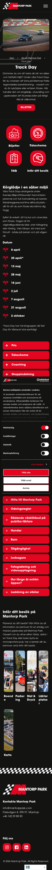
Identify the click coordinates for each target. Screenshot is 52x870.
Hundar (16, 530)
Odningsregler (21, 509)
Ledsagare (18, 558)
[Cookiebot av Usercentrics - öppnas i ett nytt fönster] (37, 380)
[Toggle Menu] (45, 6)
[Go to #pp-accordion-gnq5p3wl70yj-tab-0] (14, 136)
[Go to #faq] (14, 161)
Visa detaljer (37, 464)
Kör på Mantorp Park (31, 58)
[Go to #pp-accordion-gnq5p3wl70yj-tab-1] (38, 136)
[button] (26, 107)
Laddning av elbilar (25, 592)
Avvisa (26, 488)
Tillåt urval (26, 480)
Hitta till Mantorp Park (26, 500)
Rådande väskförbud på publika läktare (28, 520)
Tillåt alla (26, 472)
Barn (14, 539)
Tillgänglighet (20, 549)
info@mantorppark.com (17, 808)
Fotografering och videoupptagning (23, 569)
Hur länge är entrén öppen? (25, 581)
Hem (12, 58)
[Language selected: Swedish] (35, 867)
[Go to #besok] (38, 161)
